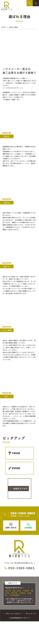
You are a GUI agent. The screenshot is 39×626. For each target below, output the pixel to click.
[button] (3, 488)
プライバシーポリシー (13, 613)
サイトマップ (31, 613)
